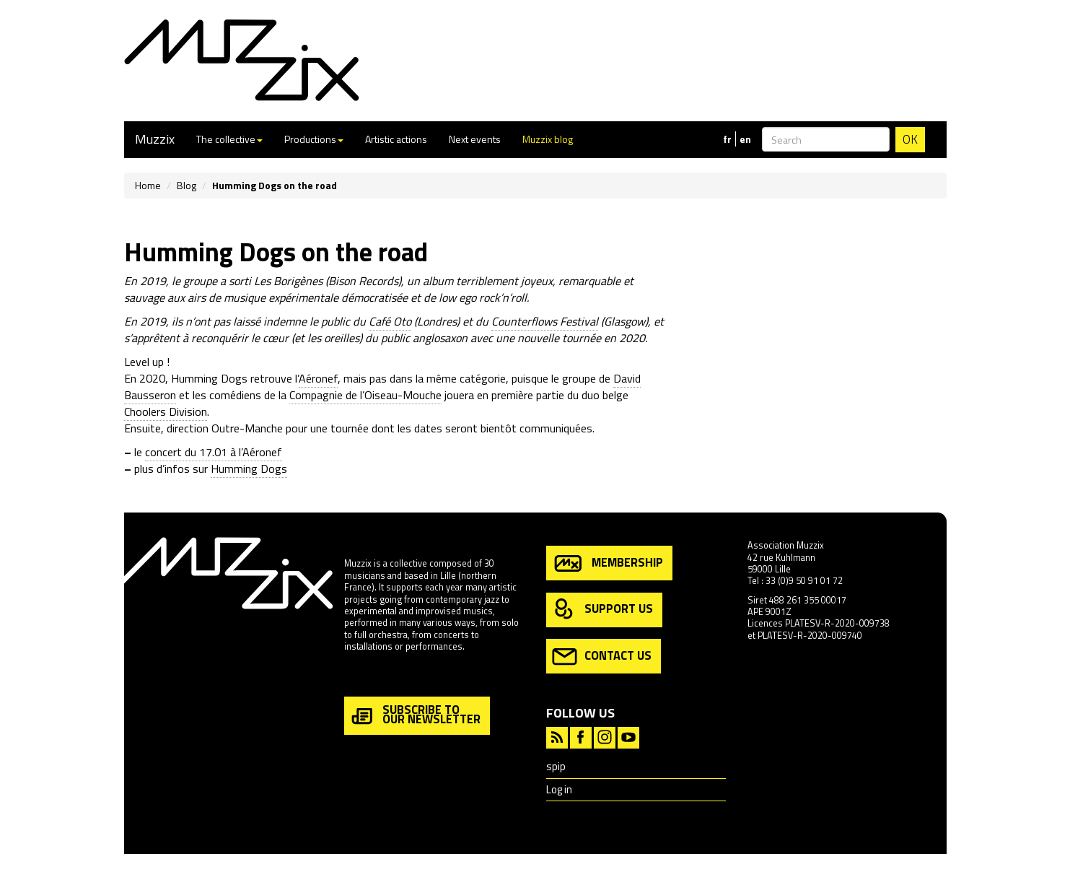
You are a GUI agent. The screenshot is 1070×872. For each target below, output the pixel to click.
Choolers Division (165, 411)
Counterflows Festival (544, 321)
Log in (559, 789)
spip (556, 766)
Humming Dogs (249, 468)
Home (148, 185)
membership (607, 563)
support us (602, 609)
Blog (186, 185)
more (355, 677)
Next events (475, 139)
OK (910, 139)
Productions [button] (313, 139)
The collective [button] (229, 139)
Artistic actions (396, 139)
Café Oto (390, 321)
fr (727, 139)
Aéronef (318, 378)
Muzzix (155, 139)
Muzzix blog (547, 139)
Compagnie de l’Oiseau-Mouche (365, 395)
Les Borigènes (288, 280)
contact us (602, 656)
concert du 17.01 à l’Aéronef (213, 452)
